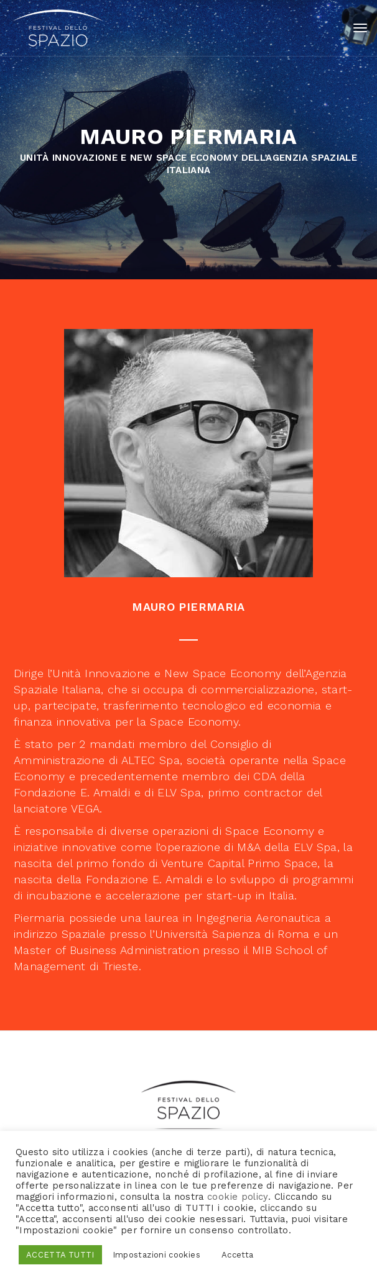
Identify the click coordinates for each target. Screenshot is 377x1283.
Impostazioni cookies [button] (156, 1254)
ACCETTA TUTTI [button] (60, 1254)
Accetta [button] (237, 1254)
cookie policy (237, 1196)
